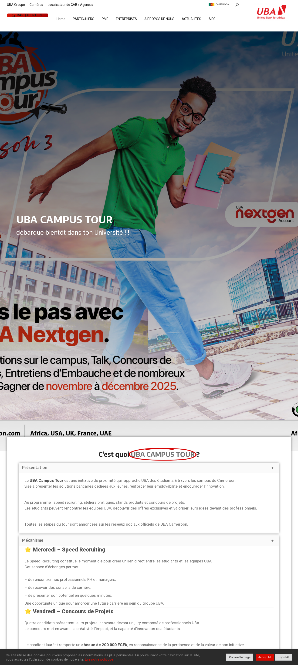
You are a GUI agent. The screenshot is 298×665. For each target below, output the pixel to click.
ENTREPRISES (126, 19)
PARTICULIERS (83, 19)
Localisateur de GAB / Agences (70, 4)
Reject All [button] (283, 657)
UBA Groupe (16, 4)
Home (61, 19)
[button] (149, 468)
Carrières (36, 4)
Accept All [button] (264, 657)
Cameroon (219, 4)
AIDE (212, 19)
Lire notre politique (99, 659)
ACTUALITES (191, 19)
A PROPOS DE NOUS (159, 19)
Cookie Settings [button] (240, 657)
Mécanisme (32, 540)
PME (105, 19)
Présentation (34, 467)
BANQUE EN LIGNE (30, 15)
